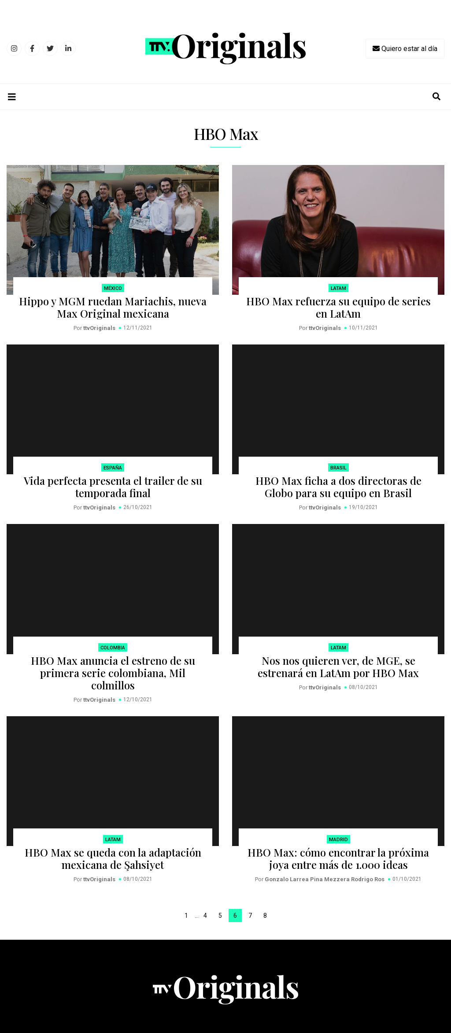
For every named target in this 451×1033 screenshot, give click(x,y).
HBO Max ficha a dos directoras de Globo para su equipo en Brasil (338, 486)
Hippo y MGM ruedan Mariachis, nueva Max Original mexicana (113, 307)
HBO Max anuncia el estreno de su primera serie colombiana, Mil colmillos (113, 672)
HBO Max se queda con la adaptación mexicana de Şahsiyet (113, 858)
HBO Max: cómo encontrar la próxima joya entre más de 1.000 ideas (338, 858)
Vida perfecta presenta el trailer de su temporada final (113, 486)
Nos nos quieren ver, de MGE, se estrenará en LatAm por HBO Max (338, 666)
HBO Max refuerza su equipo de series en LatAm (338, 307)
